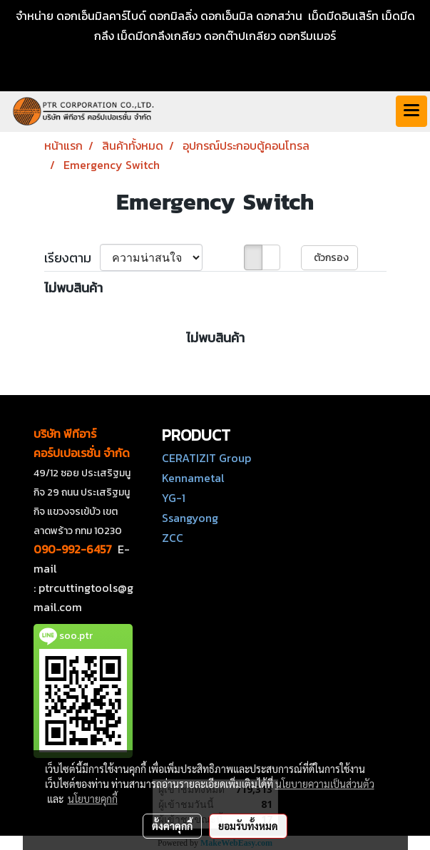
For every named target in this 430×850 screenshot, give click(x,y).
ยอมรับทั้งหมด (248, 825)
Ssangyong (190, 517)
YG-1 (173, 497)
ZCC (172, 537)
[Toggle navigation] (411, 111)
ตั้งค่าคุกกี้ (172, 825)
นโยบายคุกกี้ (93, 798)
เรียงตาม (72, 257)
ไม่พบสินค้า (73, 287)
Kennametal (193, 477)
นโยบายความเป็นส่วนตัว (324, 783)
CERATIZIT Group (206, 457)
